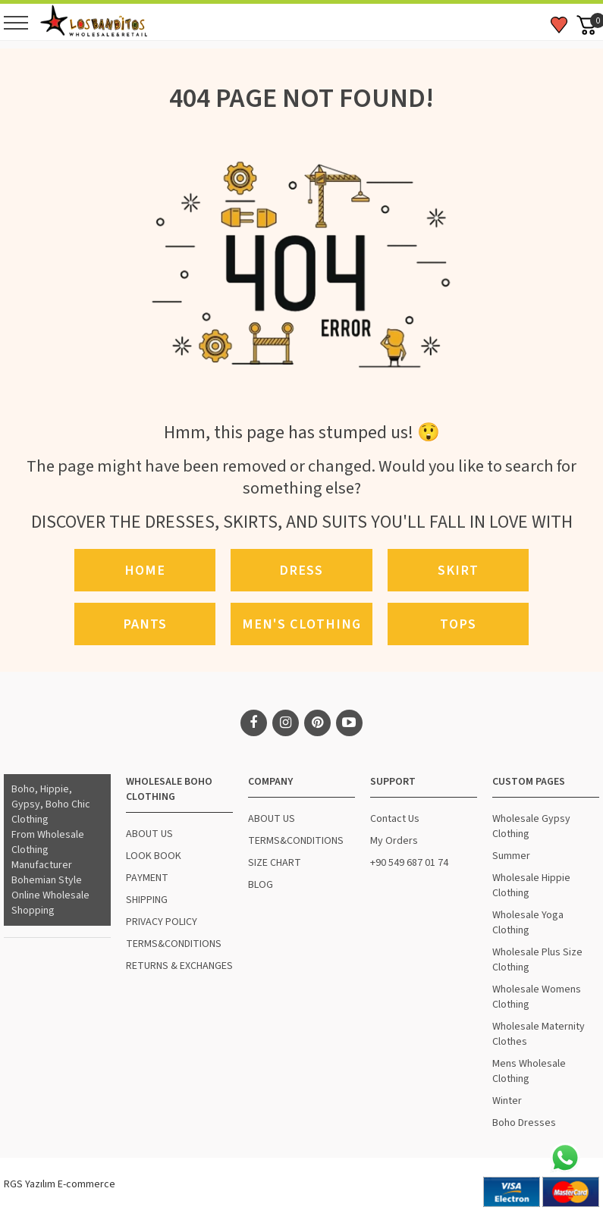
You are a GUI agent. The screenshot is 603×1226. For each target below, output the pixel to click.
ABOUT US (149, 834)
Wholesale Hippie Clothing (531, 885)
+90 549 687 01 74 (409, 862)
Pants (145, 624)
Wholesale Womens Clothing (536, 997)
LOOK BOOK (153, 856)
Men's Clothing (301, 624)
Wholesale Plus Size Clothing (537, 960)
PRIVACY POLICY (161, 922)
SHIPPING (147, 900)
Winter (507, 1100)
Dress (301, 570)
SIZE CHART (274, 862)
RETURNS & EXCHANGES (179, 966)
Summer (511, 856)
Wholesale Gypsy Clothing (531, 826)
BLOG (260, 884)
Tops (458, 624)
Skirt (458, 570)
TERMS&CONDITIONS (173, 944)
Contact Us (394, 818)
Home (144, 570)
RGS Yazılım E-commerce (59, 1184)
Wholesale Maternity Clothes (538, 1034)
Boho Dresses (524, 1122)
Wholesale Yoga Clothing (528, 923)
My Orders (394, 840)
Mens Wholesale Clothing (529, 1071)
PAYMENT (147, 878)
